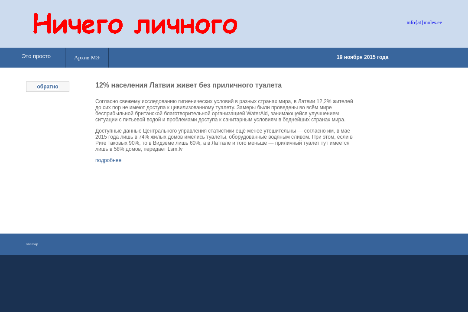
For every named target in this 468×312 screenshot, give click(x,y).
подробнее (108, 160)
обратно (47, 87)
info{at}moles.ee (424, 23)
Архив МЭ (87, 57)
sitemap (32, 244)
